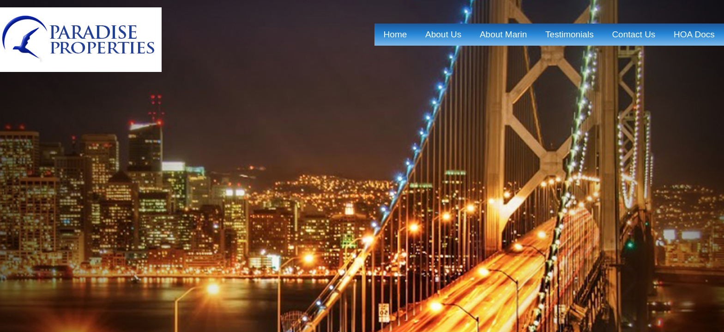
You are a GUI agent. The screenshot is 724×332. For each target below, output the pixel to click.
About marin (503, 34)
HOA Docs (694, 34)
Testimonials (569, 34)
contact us (633, 34)
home (395, 34)
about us (443, 34)
